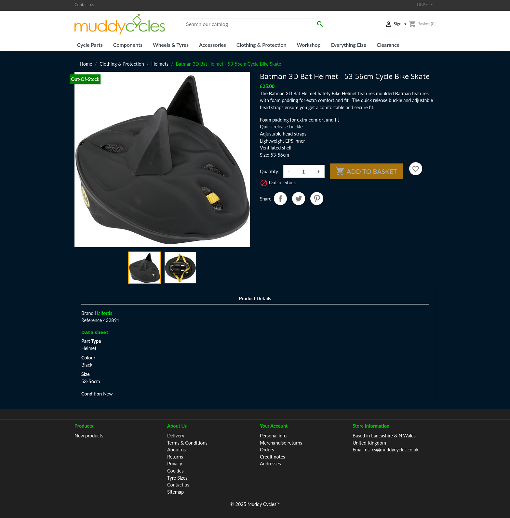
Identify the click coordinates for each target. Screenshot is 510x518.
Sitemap (175, 492)
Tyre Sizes (177, 478)
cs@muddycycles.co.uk (395, 449)
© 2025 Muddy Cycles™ (255, 504)
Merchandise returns (281, 443)
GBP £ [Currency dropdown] (423, 4)
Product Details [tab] (255, 298)
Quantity (269, 171)
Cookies (175, 470)
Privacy (174, 463)
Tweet (298, 198)
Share (280, 198)
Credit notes (272, 457)
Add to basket (366, 171)
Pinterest (316, 198)
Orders (267, 449)
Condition (91, 393)
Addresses (270, 463)
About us (176, 449)
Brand (87, 313)
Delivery (175, 435)
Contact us (84, 4)
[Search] (255, 24)
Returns (175, 457)
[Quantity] (303, 171)
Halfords (103, 313)
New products (88, 435)
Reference (91, 320)
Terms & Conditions (187, 443)
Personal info (273, 435)
